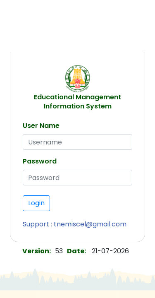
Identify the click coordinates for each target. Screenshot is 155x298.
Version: (36, 251)
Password (40, 161)
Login (36, 203)
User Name (41, 125)
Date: (76, 251)
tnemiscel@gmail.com (90, 224)
